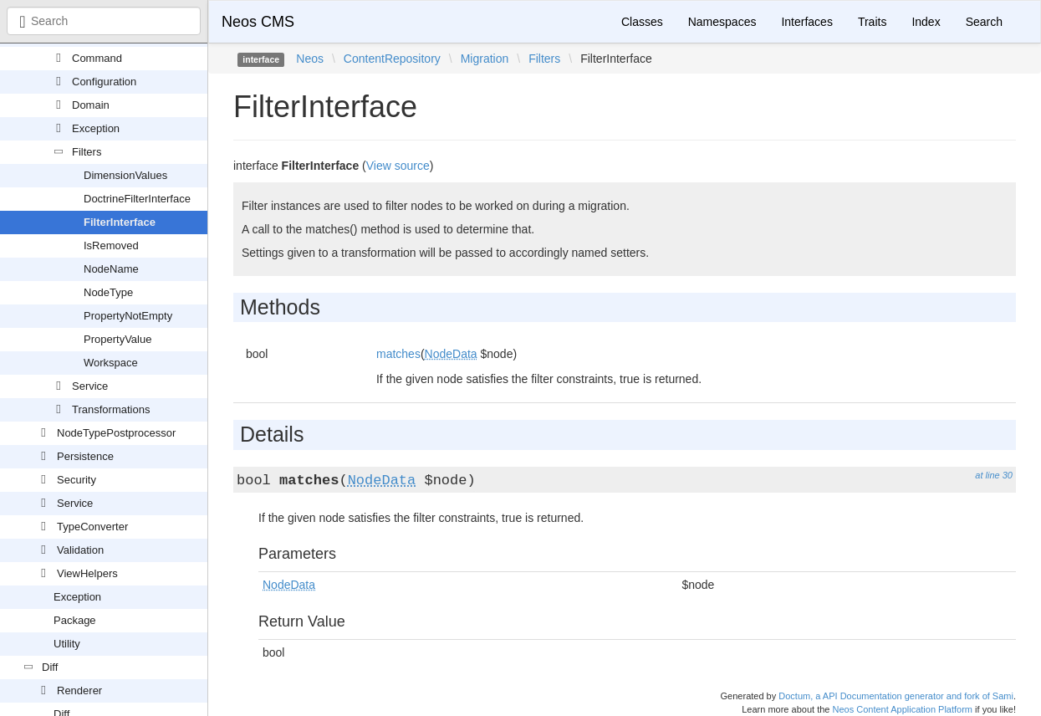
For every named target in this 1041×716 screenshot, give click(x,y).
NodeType (108, 292)
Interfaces (806, 21)
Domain (91, 105)
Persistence (85, 456)
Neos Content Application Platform (902, 709)
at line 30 (994, 475)
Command (97, 58)
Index (925, 21)
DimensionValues (125, 175)
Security (76, 479)
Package (75, 620)
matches (398, 354)
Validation (80, 550)
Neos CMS (258, 21)
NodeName (111, 269)
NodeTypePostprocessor (116, 433)
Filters (86, 152)
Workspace (111, 362)
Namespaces (722, 21)
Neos (310, 58)
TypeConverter (92, 526)
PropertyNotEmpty (128, 315)
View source (398, 165)
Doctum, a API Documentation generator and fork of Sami (895, 696)
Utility (67, 643)
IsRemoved (111, 245)
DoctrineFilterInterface (137, 198)
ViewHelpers (87, 573)
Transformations (111, 409)
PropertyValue (117, 339)
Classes (642, 21)
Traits (872, 21)
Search (984, 21)
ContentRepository (392, 58)
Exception (96, 128)
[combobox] (104, 21)
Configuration (104, 81)
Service (90, 386)
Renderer (79, 690)
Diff (50, 667)
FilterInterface (120, 222)
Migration (485, 58)
